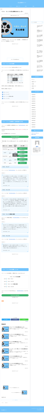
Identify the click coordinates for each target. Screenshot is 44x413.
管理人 (37, 146)
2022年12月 (34, 111)
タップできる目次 (14, 59)
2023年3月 (33, 105)
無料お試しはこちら (22, 148)
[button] (42, 22)
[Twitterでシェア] (6, 320)
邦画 (33, 88)
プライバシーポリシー (35, 409)
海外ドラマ (34, 86)
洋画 (2, 301)
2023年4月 (33, 103)
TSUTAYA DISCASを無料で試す (15, 136)
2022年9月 (33, 118)
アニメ (33, 79)
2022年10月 (34, 116)
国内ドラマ (34, 81)
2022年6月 (33, 124)
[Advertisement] (15, 51)
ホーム (30, 409)
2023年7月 (33, 96)
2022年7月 (33, 122)
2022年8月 (33, 120)
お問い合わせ (33, 134)
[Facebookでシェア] (15, 320)
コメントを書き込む (15, 400)
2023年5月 (33, 101)
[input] (37, 22)
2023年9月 (33, 94)
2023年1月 (33, 109)
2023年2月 (33, 107)
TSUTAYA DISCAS (22, 125)
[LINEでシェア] (24, 320)
